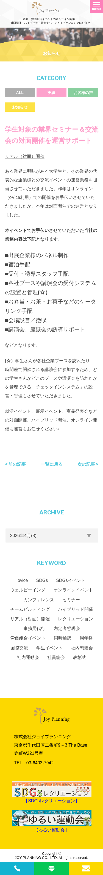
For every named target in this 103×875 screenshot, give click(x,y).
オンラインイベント (73, 590)
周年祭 (86, 638)
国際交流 (19, 648)
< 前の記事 (15, 464)
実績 (51, 92)
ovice (23, 580)
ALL (20, 92)
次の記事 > (87, 464)
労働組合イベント (28, 638)
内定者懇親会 (67, 628)
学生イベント (49, 648)
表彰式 (79, 657)
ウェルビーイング (27, 590)
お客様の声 (83, 92)
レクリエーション (75, 619)
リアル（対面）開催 (24, 156)
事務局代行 (34, 628)
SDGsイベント (70, 580)
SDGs (42, 580)
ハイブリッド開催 (75, 609)
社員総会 (56, 657)
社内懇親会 (82, 648)
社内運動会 (28, 657)
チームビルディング (30, 609)
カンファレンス (38, 599)
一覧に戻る (52, 464)
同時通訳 (62, 638)
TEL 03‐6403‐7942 (34, 763)
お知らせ (19, 107)
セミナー (71, 599)
